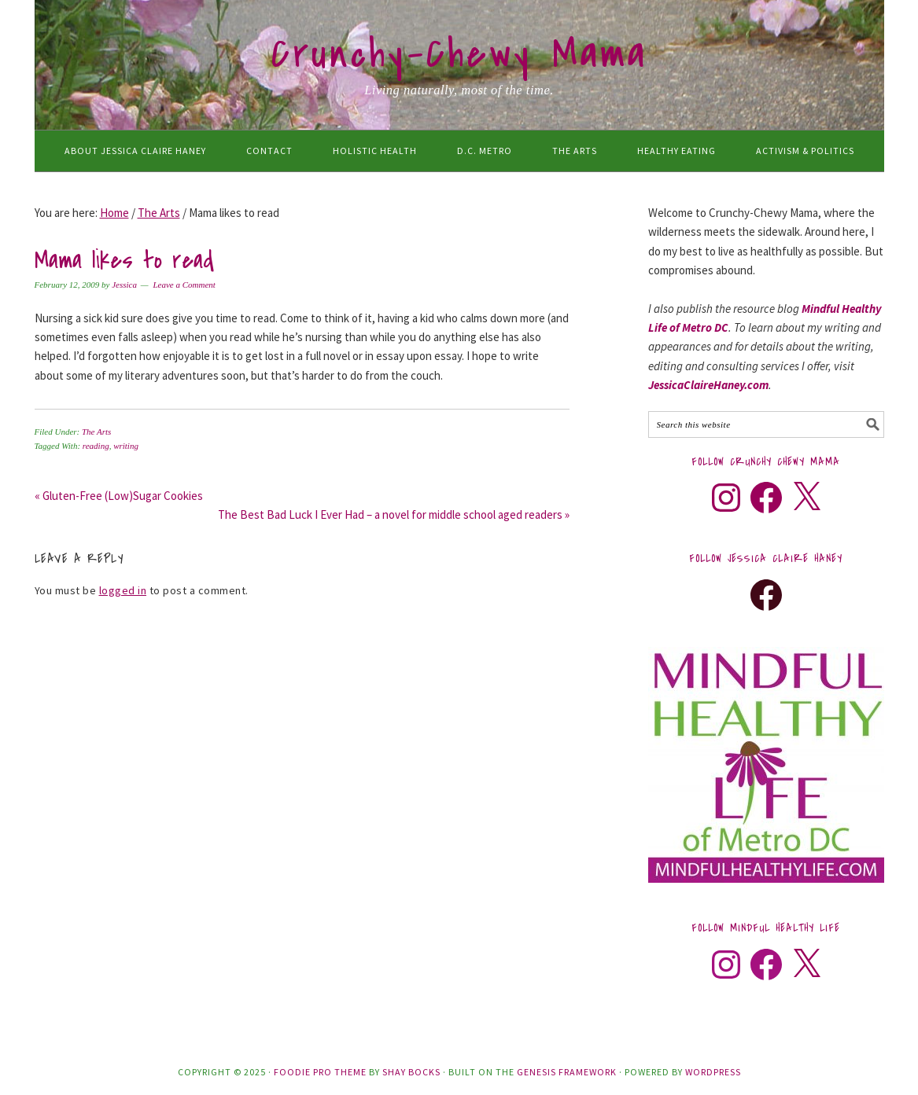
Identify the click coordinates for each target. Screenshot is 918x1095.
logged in (123, 590)
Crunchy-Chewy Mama (459, 54)
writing (125, 445)
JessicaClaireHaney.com (708, 384)
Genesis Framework (567, 1072)
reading (96, 445)
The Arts (96, 431)
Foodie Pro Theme (320, 1072)
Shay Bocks (411, 1072)
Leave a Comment (184, 284)
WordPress (713, 1072)
